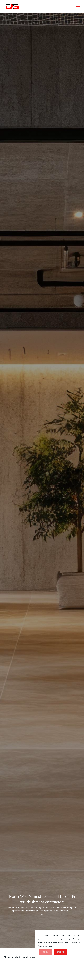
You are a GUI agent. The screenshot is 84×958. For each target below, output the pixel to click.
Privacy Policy (75, 942)
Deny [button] (45, 952)
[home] (12, 6)
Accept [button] (60, 952)
